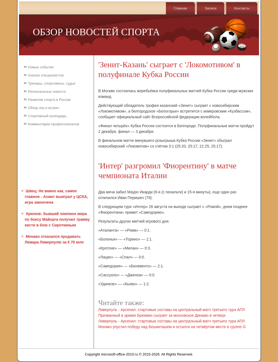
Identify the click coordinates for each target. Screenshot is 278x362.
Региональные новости (47, 91)
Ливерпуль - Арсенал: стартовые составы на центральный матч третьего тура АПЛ (171, 309)
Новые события (41, 67)
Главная (180, 8)
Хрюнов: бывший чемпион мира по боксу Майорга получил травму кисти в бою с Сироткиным (57, 219)
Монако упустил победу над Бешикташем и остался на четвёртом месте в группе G (172, 327)
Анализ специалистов (46, 75)
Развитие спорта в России (49, 100)
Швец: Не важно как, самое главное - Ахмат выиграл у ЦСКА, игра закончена (56, 196)
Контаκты (241, 8)
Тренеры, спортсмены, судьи (51, 83)
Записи (210, 8)
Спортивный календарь (47, 116)
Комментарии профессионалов (53, 124)
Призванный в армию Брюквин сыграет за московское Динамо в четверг (162, 315)
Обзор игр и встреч (43, 108)
